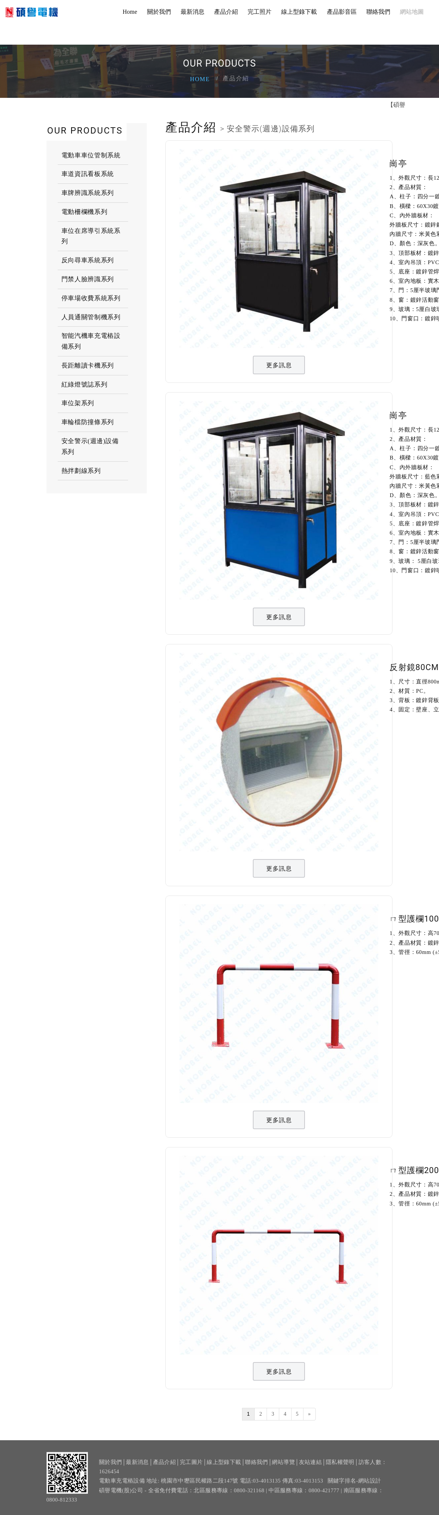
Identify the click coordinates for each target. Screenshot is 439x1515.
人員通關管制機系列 (91, 317)
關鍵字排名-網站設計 (354, 1486)
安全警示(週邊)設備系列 (90, 446)
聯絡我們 (378, 12)
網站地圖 (412, 12)
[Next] (309, 1414)
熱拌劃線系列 (81, 470)
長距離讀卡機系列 (87, 365)
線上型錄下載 (299, 12)
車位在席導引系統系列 (91, 236)
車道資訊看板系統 (87, 173)
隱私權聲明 (340, 1467)
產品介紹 (226, 12)
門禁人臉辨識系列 (87, 279)
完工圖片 (191, 1467)
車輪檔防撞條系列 (87, 422)
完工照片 (259, 12)
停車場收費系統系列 (91, 298)
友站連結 (310, 1467)
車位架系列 (78, 403)
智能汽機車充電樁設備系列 (91, 341)
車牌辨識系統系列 (87, 192)
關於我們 (159, 12)
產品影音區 (342, 12)
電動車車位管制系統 (91, 155)
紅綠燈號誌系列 (84, 384)
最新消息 (192, 12)
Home (130, 12)
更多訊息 (279, 365)
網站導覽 (283, 1467)
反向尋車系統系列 (87, 260)
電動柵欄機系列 (84, 211)
